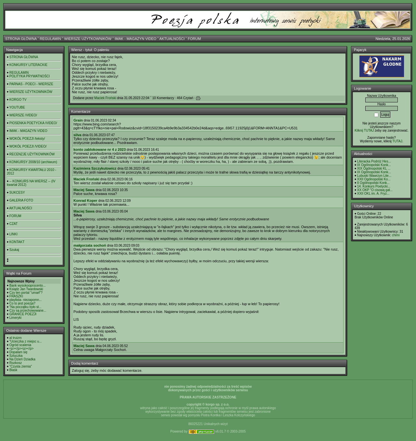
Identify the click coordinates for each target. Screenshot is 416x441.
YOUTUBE (17, 107)
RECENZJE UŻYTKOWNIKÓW (32, 154)
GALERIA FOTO (21, 200)
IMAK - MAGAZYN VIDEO (135, 39)
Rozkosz (15, 363)
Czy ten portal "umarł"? (26, 292)
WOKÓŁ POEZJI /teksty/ (27, 138)
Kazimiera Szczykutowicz (94, 168)
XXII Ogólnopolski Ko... (374, 179)
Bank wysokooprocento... (27, 285)
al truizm (15, 338)
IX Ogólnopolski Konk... (374, 165)
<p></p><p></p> (21, 348)
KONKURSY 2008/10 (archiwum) (33, 162)
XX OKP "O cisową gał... (375, 190)
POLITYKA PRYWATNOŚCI (29, 76)
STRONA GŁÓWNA (21, 39)
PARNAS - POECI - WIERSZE (31, 84)
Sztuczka (16, 355)
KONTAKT (16, 242)
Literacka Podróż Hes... (374, 161)
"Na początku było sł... (25, 307)
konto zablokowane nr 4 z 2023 (99, 149)
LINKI (13, 234)
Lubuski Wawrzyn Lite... (374, 175)
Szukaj (14, 250)
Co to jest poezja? (22, 303)
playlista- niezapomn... (25, 300)
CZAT (13, 224)
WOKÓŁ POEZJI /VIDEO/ (27, 146)
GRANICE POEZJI (22, 314)
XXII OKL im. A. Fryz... (373, 193)
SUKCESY (17, 192)
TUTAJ (397, 141)
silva (77, 135)
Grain (78, 120)
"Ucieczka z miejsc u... (25, 341)
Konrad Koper (85, 200)
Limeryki (15, 317)
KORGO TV (18, 99)
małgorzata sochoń (89, 245)
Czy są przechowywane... (27, 310)
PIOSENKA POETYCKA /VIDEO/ (33, 123)
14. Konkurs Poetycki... (373, 186)
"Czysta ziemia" (20, 366)
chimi (395, 235)
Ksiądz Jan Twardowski (26, 289)
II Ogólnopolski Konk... (373, 183)
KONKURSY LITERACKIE (28, 65)
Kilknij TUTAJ (364, 130)
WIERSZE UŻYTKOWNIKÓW (87, 39)
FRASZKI (16, 296)
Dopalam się (18, 352)
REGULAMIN (50, 39)
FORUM (194, 39)
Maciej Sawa (84, 190)
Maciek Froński (105, 98)
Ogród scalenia (20, 345)
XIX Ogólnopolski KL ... (373, 168)
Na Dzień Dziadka (22, 359)
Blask (13, 370)
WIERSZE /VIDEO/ (23, 115)
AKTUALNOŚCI (172, 39)
